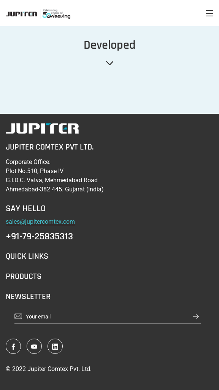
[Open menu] (209, 13)
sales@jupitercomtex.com (40, 221)
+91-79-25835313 (39, 236)
